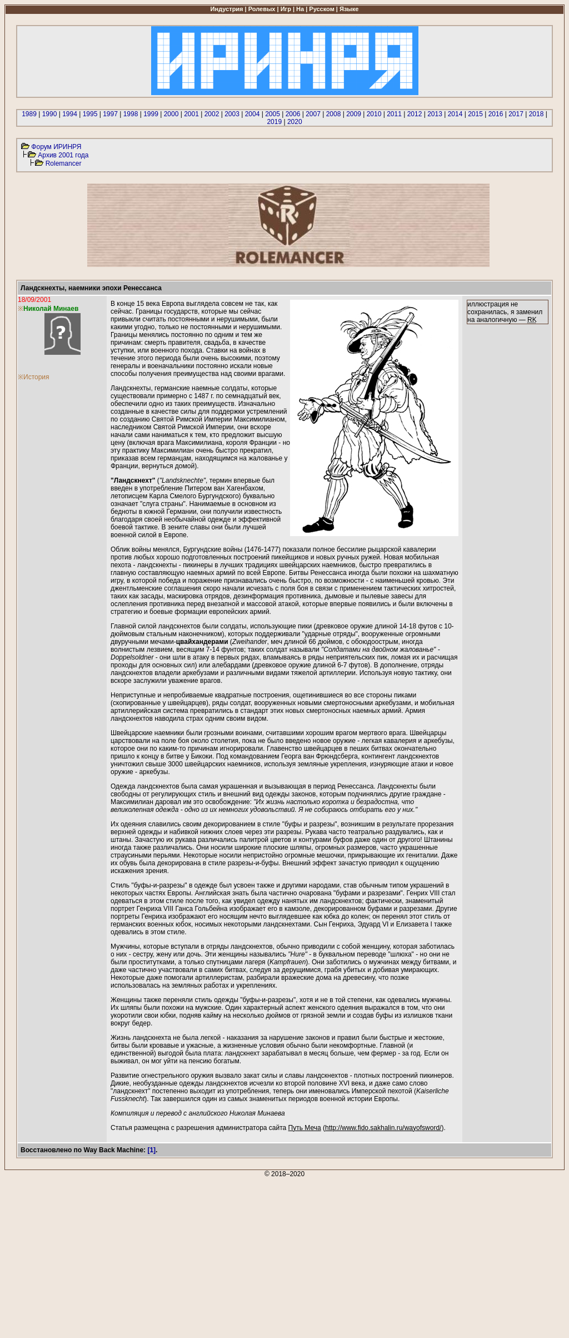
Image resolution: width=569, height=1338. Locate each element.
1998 (130, 114)
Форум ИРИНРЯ (56, 147)
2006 (293, 114)
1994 (69, 114)
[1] (151, 1150)
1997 (110, 114)
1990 (49, 114)
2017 (515, 114)
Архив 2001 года (63, 155)
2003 (231, 114)
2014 (455, 114)
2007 (313, 114)
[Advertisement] (284, 1256)
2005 (272, 114)
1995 (90, 114)
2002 (211, 114)
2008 (333, 114)
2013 (434, 114)
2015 (475, 114)
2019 (274, 122)
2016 (495, 114)
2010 (374, 114)
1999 (150, 114)
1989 (29, 114)
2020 (294, 122)
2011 (394, 114)
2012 (414, 114)
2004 (252, 114)
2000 (171, 114)
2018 (536, 114)
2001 (191, 114)
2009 (353, 114)
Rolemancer (64, 163)
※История (33, 377)
